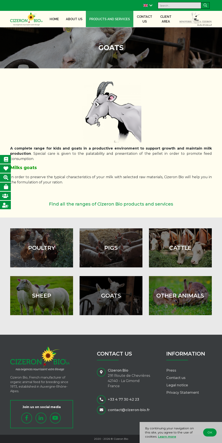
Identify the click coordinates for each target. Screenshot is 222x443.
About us (74, 19)
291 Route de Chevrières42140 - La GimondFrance (129, 381)
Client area (165, 19)
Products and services (109, 19)
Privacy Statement (182, 392)
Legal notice (177, 385)
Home (54, 19)
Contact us (144, 19)
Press (171, 370)
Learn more (167, 436)
